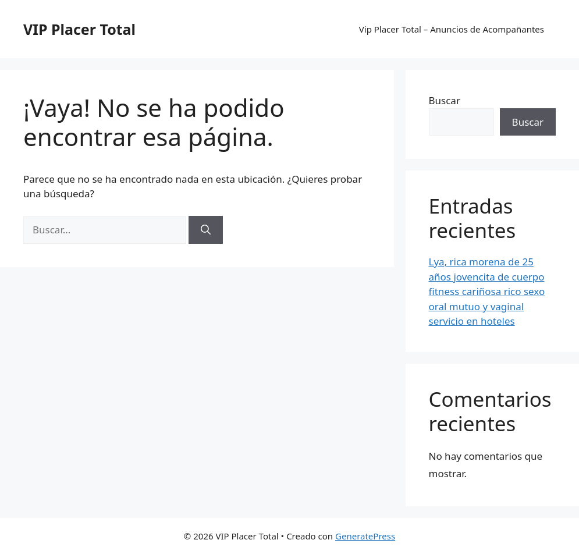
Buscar (444, 100)
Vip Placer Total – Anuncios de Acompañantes (451, 29)
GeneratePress (365, 536)
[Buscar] (206, 230)
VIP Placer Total (79, 29)
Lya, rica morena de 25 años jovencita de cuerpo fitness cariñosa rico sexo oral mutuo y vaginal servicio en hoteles (487, 291)
